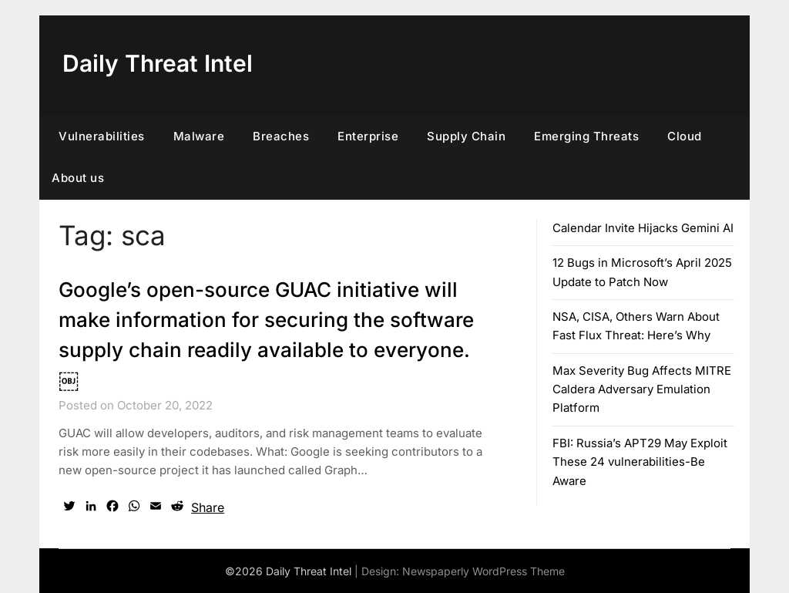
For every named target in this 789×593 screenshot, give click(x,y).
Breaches (281, 136)
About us (78, 177)
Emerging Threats (586, 136)
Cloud (684, 136)
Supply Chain (466, 136)
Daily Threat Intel (157, 63)
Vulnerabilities (102, 136)
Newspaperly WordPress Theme (483, 571)
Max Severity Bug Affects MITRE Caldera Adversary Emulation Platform (641, 389)
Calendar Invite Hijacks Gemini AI (643, 228)
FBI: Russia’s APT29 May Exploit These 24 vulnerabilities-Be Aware (639, 462)
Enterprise (367, 136)
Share (207, 507)
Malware (199, 136)
